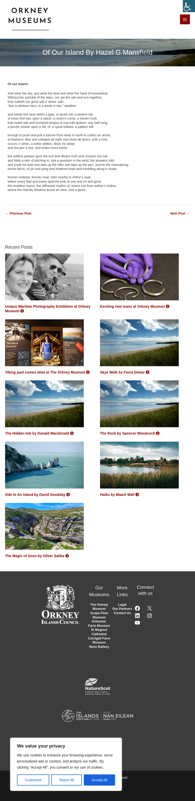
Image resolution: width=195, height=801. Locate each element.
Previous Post (18, 213)
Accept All (99, 780)
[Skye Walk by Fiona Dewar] (139, 344)
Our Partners (122, 609)
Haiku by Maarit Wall (117, 495)
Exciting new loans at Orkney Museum (132, 306)
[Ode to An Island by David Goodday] (44, 467)
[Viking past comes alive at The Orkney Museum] (44, 344)
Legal (122, 605)
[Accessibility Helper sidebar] (189, 6)
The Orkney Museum (99, 607)
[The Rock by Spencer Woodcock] (139, 405)
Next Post (179, 213)
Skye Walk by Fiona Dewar (122, 372)
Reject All (66, 780)
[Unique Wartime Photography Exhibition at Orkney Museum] (44, 279)
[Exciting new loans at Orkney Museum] (139, 279)
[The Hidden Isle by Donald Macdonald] (44, 405)
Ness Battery (99, 647)
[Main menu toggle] (185, 19)
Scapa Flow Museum (99, 615)
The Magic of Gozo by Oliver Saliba (34, 556)
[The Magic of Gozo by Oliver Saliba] (44, 528)
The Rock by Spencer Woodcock (127, 433)
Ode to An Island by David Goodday (35, 495)
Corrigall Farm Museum (99, 640)
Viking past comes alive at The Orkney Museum (45, 372)
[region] (66, 764)
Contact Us (122, 613)
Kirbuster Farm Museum (99, 623)
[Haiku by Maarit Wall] (139, 467)
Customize (33, 780)
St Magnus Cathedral (99, 632)
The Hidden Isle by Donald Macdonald (37, 433)
